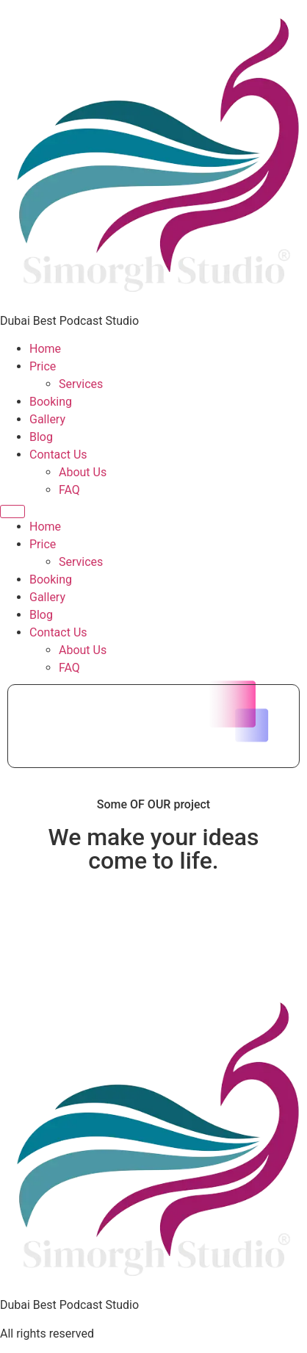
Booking (50, 402)
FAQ (69, 490)
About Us (82, 472)
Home (45, 349)
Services (81, 384)
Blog (41, 437)
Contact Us (58, 455)
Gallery (47, 419)
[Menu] (12, 511)
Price (42, 366)
